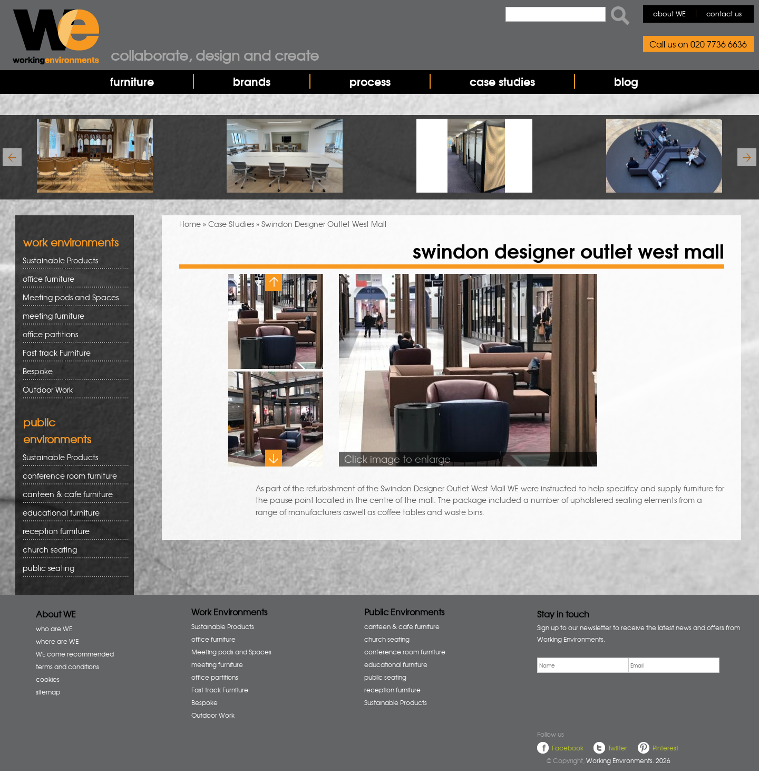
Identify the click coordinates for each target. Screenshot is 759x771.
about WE (669, 13)
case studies (502, 81)
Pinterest (665, 748)
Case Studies (231, 223)
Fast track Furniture (57, 352)
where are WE (57, 641)
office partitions (72, 334)
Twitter (617, 748)
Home (190, 223)
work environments (71, 242)
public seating (72, 568)
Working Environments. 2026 (628, 760)
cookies (48, 679)
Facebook (567, 748)
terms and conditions (67, 666)
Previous (273, 282)
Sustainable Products (60, 260)
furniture (132, 81)
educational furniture (72, 512)
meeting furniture (72, 315)
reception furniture (72, 531)
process (370, 81)
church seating (50, 549)
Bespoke (38, 371)
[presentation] (617, 699)
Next (273, 458)
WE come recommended (75, 654)
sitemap (48, 692)
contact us (724, 13)
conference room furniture (72, 475)
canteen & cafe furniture (72, 494)
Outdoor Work (48, 389)
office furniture (72, 278)
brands (251, 81)
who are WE (54, 628)
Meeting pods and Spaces (72, 297)
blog (626, 81)
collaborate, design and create (215, 55)
